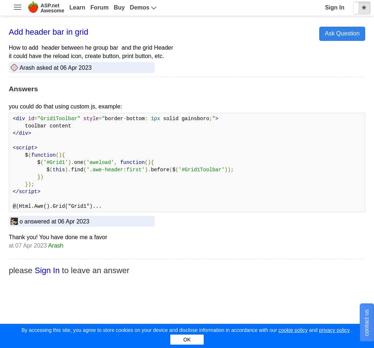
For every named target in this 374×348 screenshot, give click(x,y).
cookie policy (293, 330)
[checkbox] (362, 8)
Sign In (334, 7)
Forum (100, 7)
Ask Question (342, 33)
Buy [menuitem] (119, 7)
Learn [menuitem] (77, 7)
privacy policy (334, 330)
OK (187, 340)
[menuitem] (17, 8)
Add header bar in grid (48, 32)
